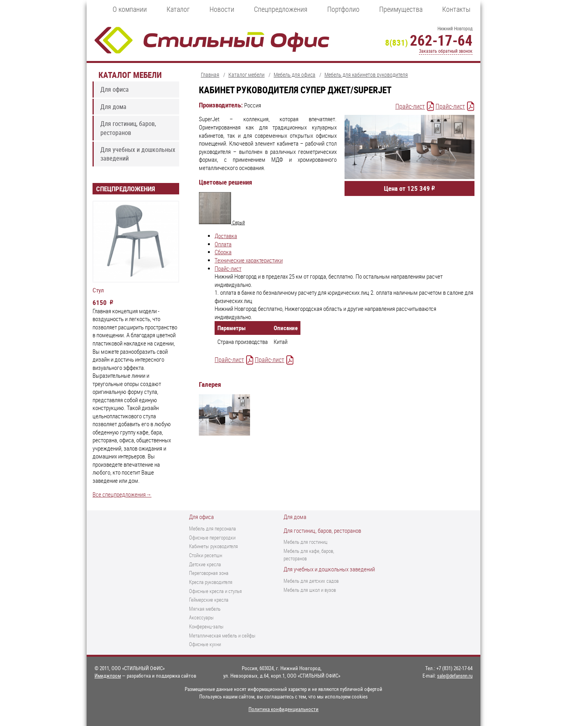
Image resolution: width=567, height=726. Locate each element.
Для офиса (114, 89)
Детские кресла (205, 564)
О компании (130, 9)
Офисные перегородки (212, 537)
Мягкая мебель (204, 608)
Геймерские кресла (208, 599)
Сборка (223, 252)
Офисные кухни (205, 644)
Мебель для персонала (212, 528)
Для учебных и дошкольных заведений (137, 154)
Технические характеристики (249, 260)
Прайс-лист (410, 106)
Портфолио (343, 9)
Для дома (113, 106)
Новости (221, 9)
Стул (98, 290)
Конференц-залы (206, 626)
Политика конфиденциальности (283, 709)
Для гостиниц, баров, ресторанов (128, 128)
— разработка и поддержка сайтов (145, 675)
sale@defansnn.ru (454, 675)
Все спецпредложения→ (122, 494)
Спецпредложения (281, 9)
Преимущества (400, 9)
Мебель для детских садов (311, 580)
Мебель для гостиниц (306, 541)
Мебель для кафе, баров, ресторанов (309, 554)
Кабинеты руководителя (213, 546)
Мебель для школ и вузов (310, 589)
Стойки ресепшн (205, 555)
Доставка (226, 236)
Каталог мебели (130, 74)
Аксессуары (201, 617)
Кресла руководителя (210, 582)
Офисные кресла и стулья (215, 591)
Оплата (223, 244)
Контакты (456, 9)
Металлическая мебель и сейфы (222, 635)
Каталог (178, 9)
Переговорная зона (208, 572)
